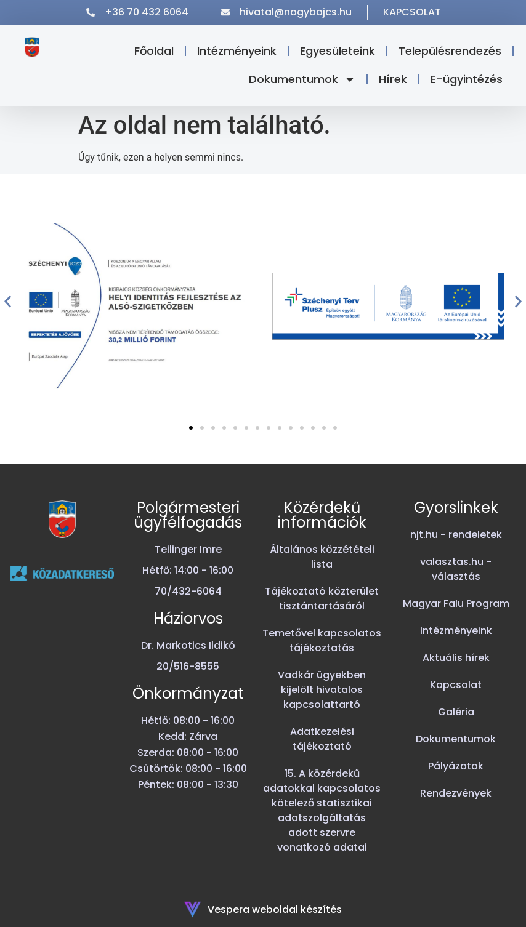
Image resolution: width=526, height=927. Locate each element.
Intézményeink (237, 50)
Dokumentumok (302, 79)
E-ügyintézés (467, 79)
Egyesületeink (337, 50)
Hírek (393, 79)
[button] (7, 302)
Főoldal (154, 50)
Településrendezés (450, 50)
